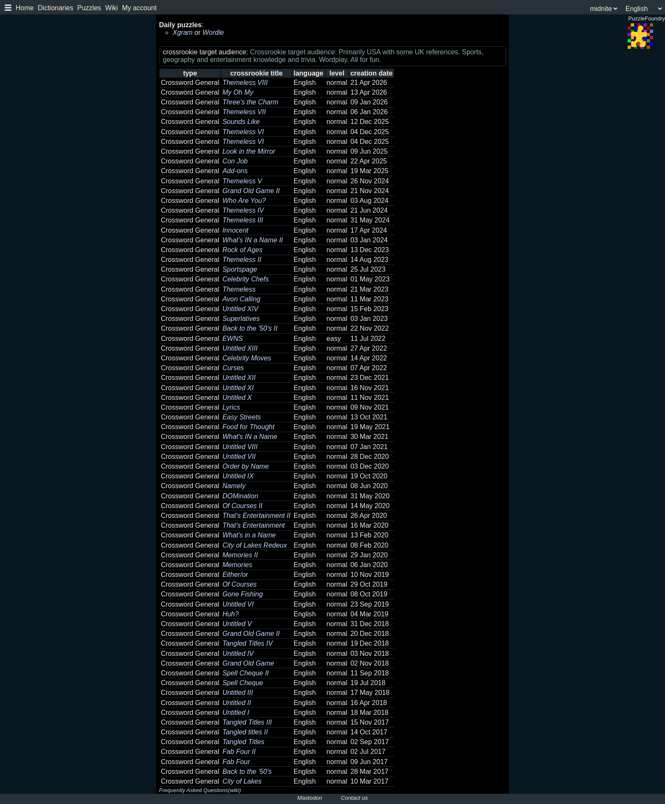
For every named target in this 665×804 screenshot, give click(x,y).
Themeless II (241, 259)
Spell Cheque (242, 682)
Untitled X (236, 397)
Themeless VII (243, 111)
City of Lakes (241, 781)
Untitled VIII (239, 446)
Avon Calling (241, 299)
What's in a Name (249, 535)
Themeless (238, 289)
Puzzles (89, 7)
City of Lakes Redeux (254, 545)
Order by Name (245, 466)
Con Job (235, 161)
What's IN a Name (249, 436)
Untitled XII (238, 377)
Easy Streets (241, 417)
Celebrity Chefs (245, 279)
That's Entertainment (253, 525)
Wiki (111, 7)
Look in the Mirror (248, 151)
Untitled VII (238, 456)
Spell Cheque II (245, 673)
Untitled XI (238, 387)
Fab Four (236, 761)
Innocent (235, 230)
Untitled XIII (239, 348)
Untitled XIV (240, 308)
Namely (233, 485)
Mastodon (309, 798)
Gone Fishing (242, 594)
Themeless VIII (245, 82)
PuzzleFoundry (36, 51)
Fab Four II (238, 751)
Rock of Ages (242, 249)
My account (139, 7)
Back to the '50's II (249, 328)
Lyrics (231, 407)
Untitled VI (238, 604)
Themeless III (242, 220)
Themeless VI (243, 131)
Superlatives (241, 318)
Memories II (240, 555)
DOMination (240, 496)
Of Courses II (242, 505)
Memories (237, 564)
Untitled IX (238, 476)
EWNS (232, 338)
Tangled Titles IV (247, 643)
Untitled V (236, 623)
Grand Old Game (248, 663)
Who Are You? (243, 200)
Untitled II (236, 702)
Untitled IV (238, 653)
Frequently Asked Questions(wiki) (200, 790)
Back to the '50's (246, 771)
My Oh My (237, 92)
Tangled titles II (245, 732)
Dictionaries (55, 7)
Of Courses (239, 584)
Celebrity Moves (246, 358)
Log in (13, 40)
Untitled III (237, 692)
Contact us (354, 798)
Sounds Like (241, 121)
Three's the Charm (250, 102)
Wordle (213, 32)
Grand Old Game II (250, 190)
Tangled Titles (243, 741)
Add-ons (235, 170)
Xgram (183, 32)
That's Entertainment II (256, 515)
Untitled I (235, 712)
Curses (233, 367)
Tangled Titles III (247, 722)
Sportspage (239, 269)
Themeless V (242, 181)
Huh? (230, 614)
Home (25, 7)
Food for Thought (248, 426)
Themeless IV (243, 210)
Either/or (235, 574)
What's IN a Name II (252, 240)
